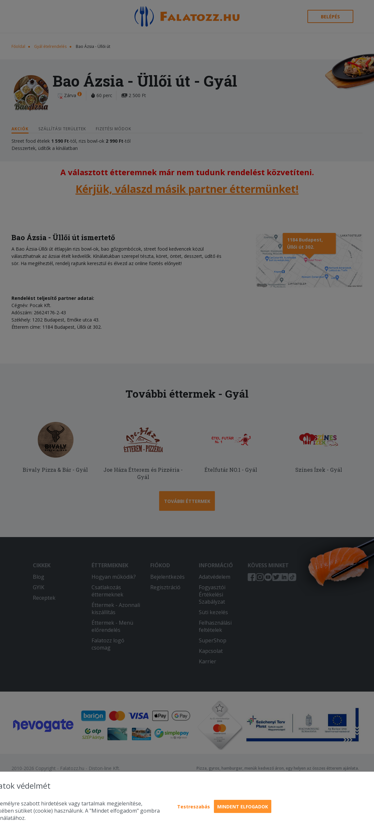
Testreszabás (193, 806)
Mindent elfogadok (242, 806)
